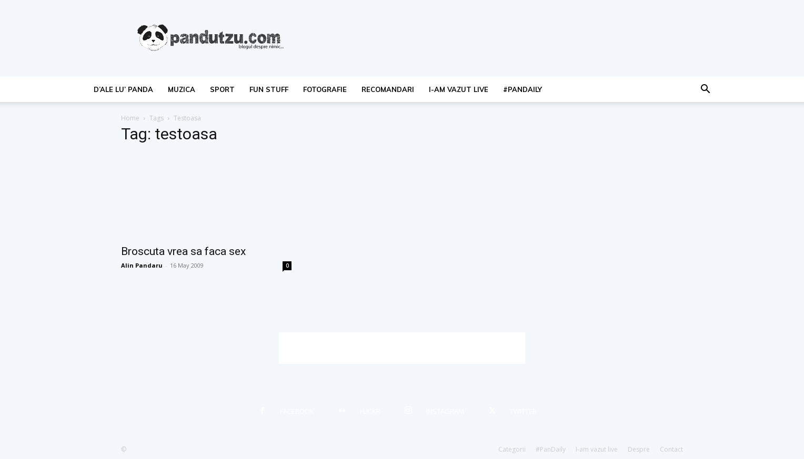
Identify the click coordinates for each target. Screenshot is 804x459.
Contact (671, 449)
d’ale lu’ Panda (123, 89)
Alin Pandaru (142, 265)
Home (130, 118)
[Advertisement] (402, 348)
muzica (181, 89)
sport (222, 89)
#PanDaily (522, 89)
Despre (639, 449)
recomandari (387, 89)
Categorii (512, 449)
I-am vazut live (458, 89)
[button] (705, 90)
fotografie (325, 89)
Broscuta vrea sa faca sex (183, 251)
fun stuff (268, 89)
